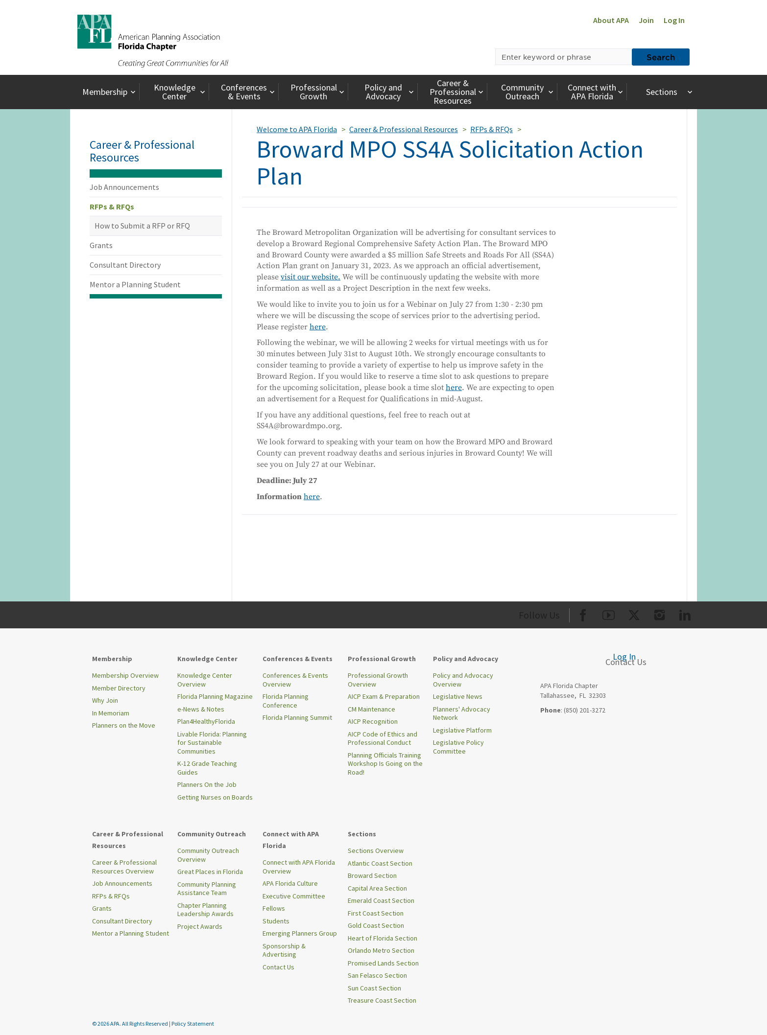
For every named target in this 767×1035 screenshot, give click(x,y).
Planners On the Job (207, 784)
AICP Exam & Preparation (384, 696)
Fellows (274, 908)
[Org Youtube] (609, 613)
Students (276, 921)
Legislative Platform (462, 730)
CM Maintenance (371, 709)
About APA (611, 20)
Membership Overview (125, 675)
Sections (670, 91)
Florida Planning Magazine (215, 696)
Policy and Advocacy (390, 92)
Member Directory (118, 688)
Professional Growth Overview (378, 680)
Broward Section (372, 875)
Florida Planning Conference (286, 701)
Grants (101, 245)
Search (661, 57)
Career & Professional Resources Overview (124, 866)
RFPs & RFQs (112, 206)
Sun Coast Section (374, 988)
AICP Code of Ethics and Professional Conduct (382, 738)
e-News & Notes (200, 709)
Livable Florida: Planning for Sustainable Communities (212, 743)
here (318, 327)
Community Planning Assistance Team (206, 888)
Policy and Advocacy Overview (463, 680)
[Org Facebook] (583, 613)
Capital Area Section (377, 888)
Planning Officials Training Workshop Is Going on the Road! (385, 764)
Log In (674, 20)
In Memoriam (110, 713)
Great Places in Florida (210, 871)
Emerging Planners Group (300, 933)
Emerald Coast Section (381, 900)
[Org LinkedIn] (685, 613)
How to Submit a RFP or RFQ (142, 225)
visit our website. (310, 277)
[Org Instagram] (659, 613)
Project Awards (199, 926)
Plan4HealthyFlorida (206, 721)
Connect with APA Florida (596, 92)
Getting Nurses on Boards (215, 797)
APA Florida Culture (290, 883)
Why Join (105, 700)
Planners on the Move (123, 725)
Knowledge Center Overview (204, 680)
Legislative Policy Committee (458, 747)
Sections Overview (376, 850)
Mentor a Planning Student (135, 284)
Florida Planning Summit (297, 717)
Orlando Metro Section (381, 950)
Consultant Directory (125, 265)
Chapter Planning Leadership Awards (205, 910)
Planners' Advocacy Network (461, 713)
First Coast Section (376, 913)
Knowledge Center (181, 92)
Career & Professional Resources (458, 91)
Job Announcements (124, 187)
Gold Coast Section (376, 925)
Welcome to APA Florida (297, 129)
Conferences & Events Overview (295, 680)
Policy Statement (192, 1023)
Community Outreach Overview (208, 855)
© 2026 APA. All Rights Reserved (130, 1023)
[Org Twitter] (634, 613)
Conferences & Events (249, 92)
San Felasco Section (377, 975)
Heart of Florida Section (382, 938)
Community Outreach (528, 92)
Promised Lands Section (383, 963)
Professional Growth (318, 92)
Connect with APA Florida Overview (299, 866)
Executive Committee (294, 896)
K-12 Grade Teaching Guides (207, 768)
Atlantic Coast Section (380, 863)
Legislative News (457, 696)
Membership (110, 91)
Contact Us (278, 967)
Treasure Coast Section (382, 1000)
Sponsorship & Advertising (284, 950)
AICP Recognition (373, 721)
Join (646, 20)
